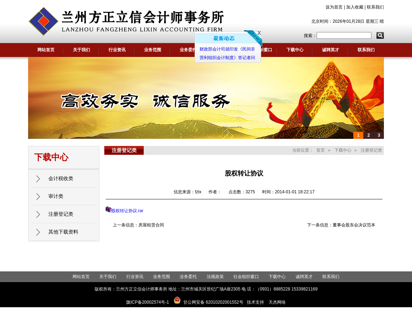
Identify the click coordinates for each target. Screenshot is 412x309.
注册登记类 (60, 214)
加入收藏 (354, 7)
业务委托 (188, 49)
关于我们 (81, 49)
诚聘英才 (330, 49)
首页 (320, 150)
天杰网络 (277, 302)
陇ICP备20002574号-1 (147, 302)
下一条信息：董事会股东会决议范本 (341, 224)
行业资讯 (117, 49)
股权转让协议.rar (127, 210)
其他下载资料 (63, 232)
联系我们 (375, 7)
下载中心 (294, 49)
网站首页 (45, 49)
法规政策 (215, 276)
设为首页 (334, 7)
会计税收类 (60, 178)
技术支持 (255, 302)
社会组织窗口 (246, 276)
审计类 (55, 196)
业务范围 (152, 49)
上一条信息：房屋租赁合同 (138, 224)
